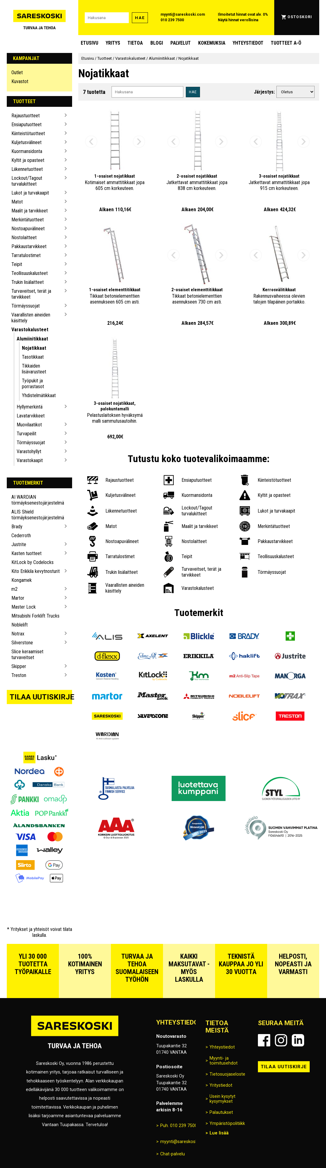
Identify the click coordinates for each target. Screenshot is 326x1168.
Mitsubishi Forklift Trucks (35, 616)
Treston (18, 675)
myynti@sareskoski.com (183, 14)
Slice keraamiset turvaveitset (27, 654)
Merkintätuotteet (27, 220)
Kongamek (21, 580)
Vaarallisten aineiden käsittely (30, 318)
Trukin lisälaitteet (27, 282)
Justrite (18, 544)
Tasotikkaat (33, 357)
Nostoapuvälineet (28, 229)
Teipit (16, 264)
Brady (16, 527)
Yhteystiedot (248, 43)
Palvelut (180, 43)
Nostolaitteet (24, 237)
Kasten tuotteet (26, 553)
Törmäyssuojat (25, 306)
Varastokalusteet (29, 329)
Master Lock (23, 607)
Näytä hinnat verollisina (238, 20)
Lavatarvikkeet (31, 416)
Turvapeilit (26, 434)
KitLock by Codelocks (32, 562)
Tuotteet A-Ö (286, 43)
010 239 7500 (172, 20)
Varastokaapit (30, 460)
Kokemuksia (211, 43)
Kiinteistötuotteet (28, 133)
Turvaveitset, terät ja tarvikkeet (31, 294)
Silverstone (22, 643)
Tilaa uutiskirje (41, 697)
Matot (17, 202)
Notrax (17, 634)
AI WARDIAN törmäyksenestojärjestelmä (37, 500)
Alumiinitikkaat (32, 339)
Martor (17, 598)
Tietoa (135, 43)
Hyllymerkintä (30, 407)
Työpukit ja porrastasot (33, 383)
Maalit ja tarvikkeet (29, 211)
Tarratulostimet (26, 255)
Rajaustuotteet (25, 116)
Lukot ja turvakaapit (30, 193)
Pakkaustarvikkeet (29, 246)
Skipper (18, 666)
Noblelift (19, 625)
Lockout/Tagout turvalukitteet (26, 181)
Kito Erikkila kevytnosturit (35, 571)
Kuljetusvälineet (26, 142)
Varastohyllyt (29, 451)
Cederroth (21, 535)
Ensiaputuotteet (26, 124)
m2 (14, 589)
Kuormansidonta (26, 151)
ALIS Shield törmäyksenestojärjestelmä (37, 515)
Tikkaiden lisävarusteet (34, 369)
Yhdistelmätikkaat (39, 395)
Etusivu (89, 43)
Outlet (17, 72)
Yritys (113, 43)
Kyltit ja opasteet (27, 160)
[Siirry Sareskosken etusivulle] (39, 17)
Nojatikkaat (34, 348)
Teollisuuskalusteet (29, 273)
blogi (156, 43)
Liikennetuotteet (27, 169)
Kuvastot (19, 81)
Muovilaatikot (29, 425)
